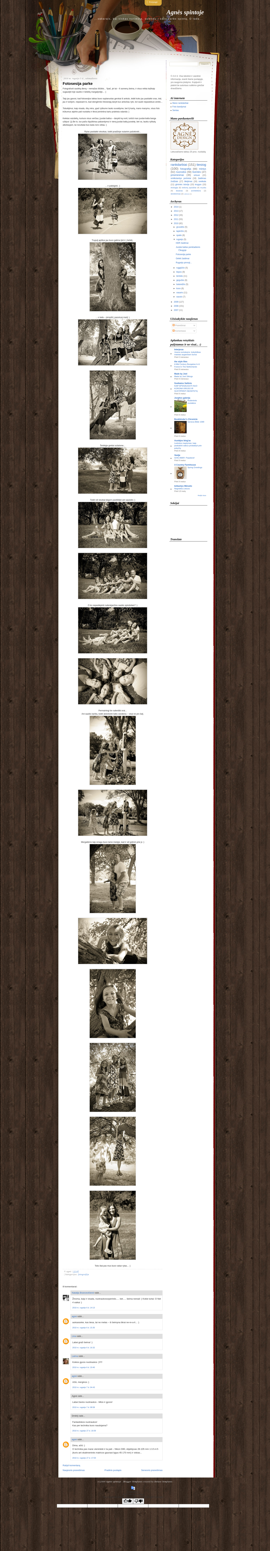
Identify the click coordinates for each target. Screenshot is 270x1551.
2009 (176, 302)
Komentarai (179, 331)
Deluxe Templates (163, 1481)
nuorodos (181, 172)
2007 (176, 310)
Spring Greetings (195, 467)
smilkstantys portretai (181, 178)
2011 (176, 219)
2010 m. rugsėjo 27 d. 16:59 (84, 1431)
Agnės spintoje (185, 12)
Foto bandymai (179, 106)
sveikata (202, 181)
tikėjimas (188, 181)
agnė (74, 1316)
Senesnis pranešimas (152, 1470)
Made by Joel (180, 374)
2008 (176, 306)
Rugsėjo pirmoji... (184, 262)
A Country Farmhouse (185, 465)
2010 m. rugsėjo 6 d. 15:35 (83, 1328)
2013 (176, 211)
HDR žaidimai (182, 243)
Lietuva (186, 194)
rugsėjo (179, 239)
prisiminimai (177, 175)
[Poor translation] (138, 1501)
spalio (179, 235)
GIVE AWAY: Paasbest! (184, 458)
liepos (179, 272)
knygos (198, 184)
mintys (202, 168)
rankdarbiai (179, 164)
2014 (176, 207)
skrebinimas (176, 194)
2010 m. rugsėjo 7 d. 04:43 (83, 1387)
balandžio (180, 284)
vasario (179, 292)
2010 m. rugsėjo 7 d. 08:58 (83, 1407)
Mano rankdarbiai (180, 103)
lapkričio (180, 231)
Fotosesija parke (78, 83)
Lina (74, 1336)
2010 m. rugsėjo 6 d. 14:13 (83, 1308)
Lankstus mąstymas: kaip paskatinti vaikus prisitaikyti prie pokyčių (188, 445)
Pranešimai (179, 325)
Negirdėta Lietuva (182, 489)
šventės (196, 172)
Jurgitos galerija (182, 398)
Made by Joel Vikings (183, 376)
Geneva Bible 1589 (196, 422)
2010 (176, 223)
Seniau (175, 110)
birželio (179, 276)
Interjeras (179, 349)
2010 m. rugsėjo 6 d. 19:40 (83, 1367)
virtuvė (197, 175)
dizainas (179, 191)
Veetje (177, 455)
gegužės (180, 280)
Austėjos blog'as (182, 440)
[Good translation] (127, 1501)
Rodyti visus (202, 495)
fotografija (83, 1274)
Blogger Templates (132, 1481)
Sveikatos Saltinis (183, 383)
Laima (75, 1356)
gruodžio (180, 227)
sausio (179, 297)
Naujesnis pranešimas (74, 1470)
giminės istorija (182, 184)
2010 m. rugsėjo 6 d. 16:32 (83, 1348)
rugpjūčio (180, 268)
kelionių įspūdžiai (189, 188)
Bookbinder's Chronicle (186, 419)
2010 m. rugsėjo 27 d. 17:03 (84, 1458)
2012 (176, 215)
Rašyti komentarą (71, 1465)
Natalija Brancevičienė (83, 1292)
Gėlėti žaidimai (182, 258)
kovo (178, 288)
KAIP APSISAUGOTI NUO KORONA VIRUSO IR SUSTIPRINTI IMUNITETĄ (186, 388)
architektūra (196, 191)
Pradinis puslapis (113, 1470)
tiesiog (201, 164)
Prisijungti (153, 2)
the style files (180, 361)
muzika (203, 188)
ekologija (174, 188)
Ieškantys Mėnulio (183, 486)
